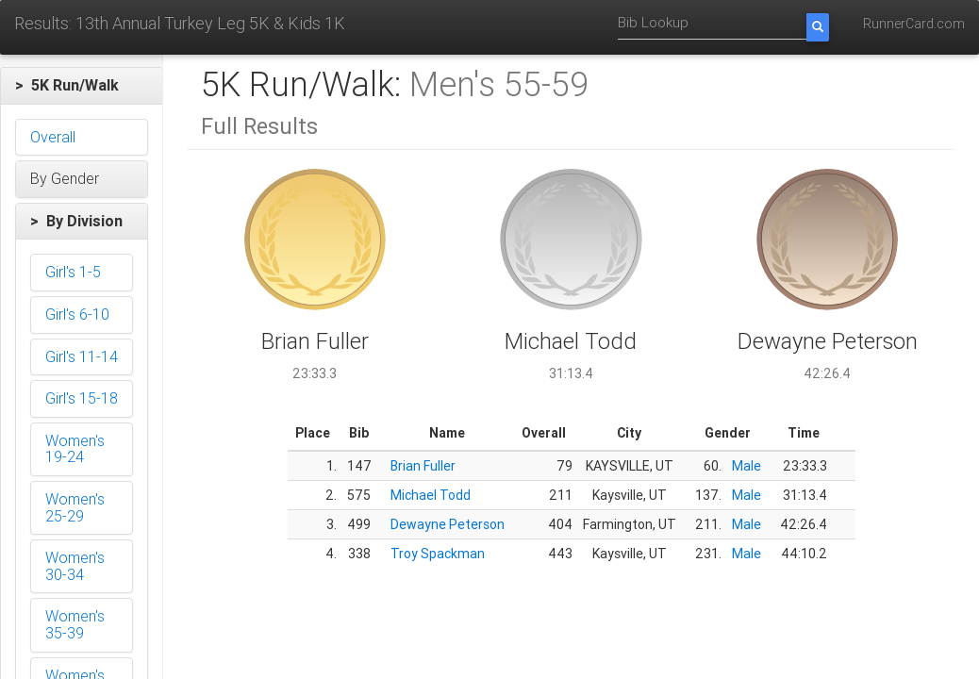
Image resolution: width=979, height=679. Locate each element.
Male (746, 465)
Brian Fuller (423, 465)
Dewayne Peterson (447, 524)
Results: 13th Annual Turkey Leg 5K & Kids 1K (179, 23)
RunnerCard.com (914, 23)
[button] (81, 86)
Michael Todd (430, 495)
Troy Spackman (437, 553)
